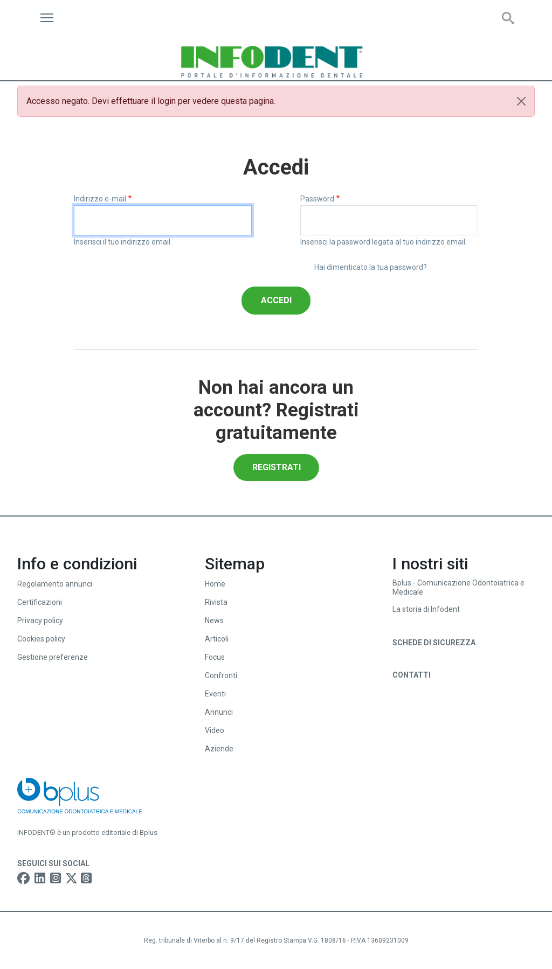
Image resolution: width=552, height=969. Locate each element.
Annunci (219, 712)
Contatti (411, 675)
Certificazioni (39, 602)
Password (317, 198)
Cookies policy (41, 639)
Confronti (221, 675)
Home (215, 584)
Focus (215, 657)
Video (214, 730)
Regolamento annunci (54, 584)
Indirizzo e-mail (100, 198)
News (214, 620)
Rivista (216, 602)
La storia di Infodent (426, 609)
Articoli (217, 639)
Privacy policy (40, 620)
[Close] (521, 101)
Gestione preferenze (52, 657)
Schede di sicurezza (433, 642)
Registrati (276, 467)
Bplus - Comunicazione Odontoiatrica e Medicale (458, 587)
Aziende (219, 748)
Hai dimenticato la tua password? (370, 267)
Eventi (215, 693)
